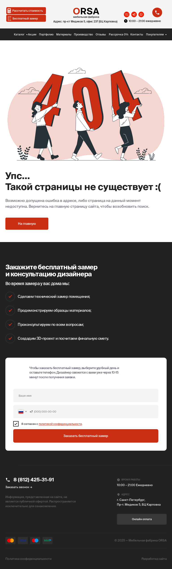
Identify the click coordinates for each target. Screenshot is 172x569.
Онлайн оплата (142, 519)
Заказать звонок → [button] (18, 487)
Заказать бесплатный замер (85, 436)
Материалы (63, 34)
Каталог (19, 34)
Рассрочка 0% (118, 34)
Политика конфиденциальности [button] (28, 558)
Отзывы (101, 34)
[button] (26, 18)
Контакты (136, 34)
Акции (32, 34)
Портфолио (46, 34)
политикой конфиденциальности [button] (60, 423)
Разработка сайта (154, 558)
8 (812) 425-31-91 (33, 479)
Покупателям (155, 34)
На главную (27, 223)
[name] (85, 395)
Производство (83, 34)
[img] (9, 34)
